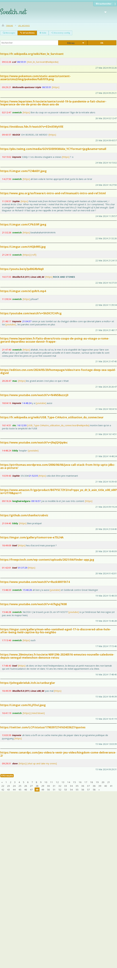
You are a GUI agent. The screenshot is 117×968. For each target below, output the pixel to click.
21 (108, 782)
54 (71, 789)
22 (2, 785)
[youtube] (10, 324)
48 (37, 789)
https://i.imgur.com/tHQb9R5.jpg (23, 246)
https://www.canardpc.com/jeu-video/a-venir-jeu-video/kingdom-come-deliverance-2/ (58, 754)
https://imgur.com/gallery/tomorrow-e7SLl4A (31, 537)
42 (2, 789)
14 (68, 782)
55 (77, 789)
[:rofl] (33, 254)
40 (105, 785)
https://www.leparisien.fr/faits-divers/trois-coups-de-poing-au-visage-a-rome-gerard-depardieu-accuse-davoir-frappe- (54, 340)
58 (94, 789)
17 (85, 782)
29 (42, 785)
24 (14, 785)
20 (103, 782)
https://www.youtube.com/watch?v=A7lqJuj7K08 (33, 604)
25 (20, 785)
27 (31, 785)
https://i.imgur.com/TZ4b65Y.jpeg (23, 171)
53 (65, 789)
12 (57, 782)
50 (48, 789)
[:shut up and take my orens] (42, 763)
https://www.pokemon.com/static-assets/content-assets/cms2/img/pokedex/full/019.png (35, 77)
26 (25, 785)
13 (63, 782)
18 (91, 782)
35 (77, 785)
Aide (42, 33)
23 (8, 785)
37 (88, 785)
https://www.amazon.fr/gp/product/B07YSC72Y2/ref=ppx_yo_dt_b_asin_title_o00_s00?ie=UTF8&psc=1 (58, 491)
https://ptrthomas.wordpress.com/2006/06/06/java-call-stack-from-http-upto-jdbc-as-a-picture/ (57, 466)
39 (99, 785)
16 (80, 782)
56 (82, 789)
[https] (55, 87)
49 (42, 789)
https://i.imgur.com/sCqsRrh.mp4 (23, 291)
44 (14, 789)
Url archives (24, 25)
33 (65, 785)
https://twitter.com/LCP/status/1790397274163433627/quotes (42, 727)
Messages (9, 33)
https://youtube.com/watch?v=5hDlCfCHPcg (31, 313)
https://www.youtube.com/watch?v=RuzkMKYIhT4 (35, 582)
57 (88, 789)
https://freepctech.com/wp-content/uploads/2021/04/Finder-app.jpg (47, 559)
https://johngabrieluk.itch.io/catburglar (27, 683)
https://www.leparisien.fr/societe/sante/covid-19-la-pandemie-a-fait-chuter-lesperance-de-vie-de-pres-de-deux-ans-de (53, 103)
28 (37, 785)
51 (54, 789)
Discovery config (60, 33)
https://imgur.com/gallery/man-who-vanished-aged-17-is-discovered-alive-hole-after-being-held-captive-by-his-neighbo (55, 630)
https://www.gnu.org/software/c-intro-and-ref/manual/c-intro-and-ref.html (53, 193)
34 (71, 785)
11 (51, 782)
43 (8, 789)
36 (82, 785)
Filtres (71, 43)
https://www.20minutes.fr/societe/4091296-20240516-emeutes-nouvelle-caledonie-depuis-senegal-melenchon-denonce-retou (57, 656)
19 (97, 782)
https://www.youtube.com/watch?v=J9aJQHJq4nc (34, 442)
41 (111, 785)
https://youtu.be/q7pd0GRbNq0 (22, 269)
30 (48, 785)
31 (54, 785)
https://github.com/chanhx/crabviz (24, 515)
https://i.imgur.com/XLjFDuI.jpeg (23, 705)
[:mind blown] (38, 713)
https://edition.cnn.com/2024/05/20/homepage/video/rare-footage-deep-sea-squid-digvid (58, 371)
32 (60, 785)
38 (94, 785)
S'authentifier (103, 3)
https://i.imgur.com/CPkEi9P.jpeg (23, 224)
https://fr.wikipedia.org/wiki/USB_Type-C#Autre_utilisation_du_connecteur (52, 417)
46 (25, 789)
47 (31, 789)
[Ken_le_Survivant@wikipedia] (42, 61)
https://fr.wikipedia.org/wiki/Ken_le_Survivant (32, 54)
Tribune (9, 25)
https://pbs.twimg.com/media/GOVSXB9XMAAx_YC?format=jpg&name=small (53, 149)
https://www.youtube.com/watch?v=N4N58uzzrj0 (34, 395)
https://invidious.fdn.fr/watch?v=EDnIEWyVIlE (31, 126)
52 (60, 789)
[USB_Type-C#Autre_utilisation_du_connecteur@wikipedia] (58, 425)
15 (74, 782)
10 (45, 782)
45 (20, 789)
